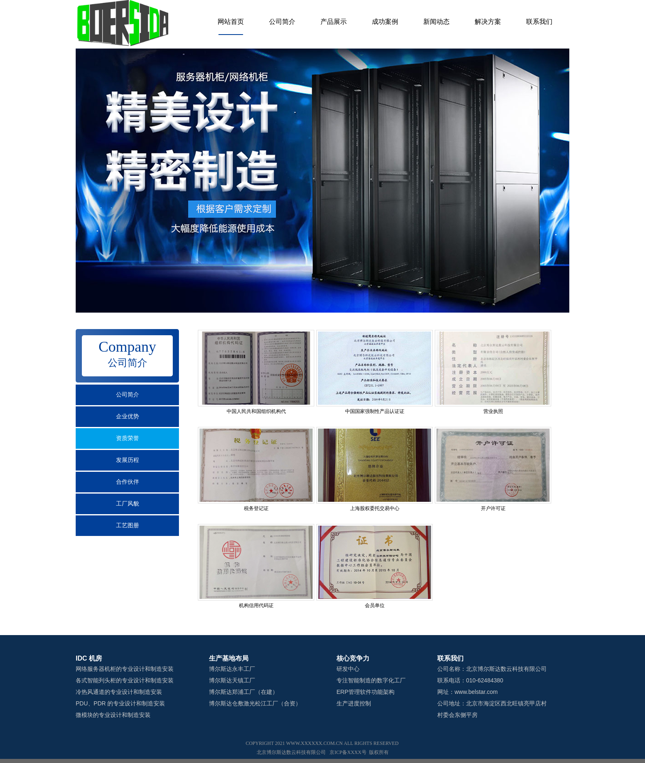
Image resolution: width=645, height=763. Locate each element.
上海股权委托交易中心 (374, 508)
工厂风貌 (127, 504)
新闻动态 (436, 21)
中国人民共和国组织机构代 (256, 411)
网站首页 (231, 21)
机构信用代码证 (256, 605)
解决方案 (488, 21)
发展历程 (127, 460)
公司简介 (282, 21)
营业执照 (493, 411)
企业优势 (127, 416)
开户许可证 (493, 508)
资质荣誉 (127, 438)
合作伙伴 (127, 482)
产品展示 (333, 21)
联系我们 (539, 21)
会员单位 (375, 605)
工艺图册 (127, 525)
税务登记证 (256, 508)
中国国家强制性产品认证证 (374, 411)
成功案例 (385, 21)
